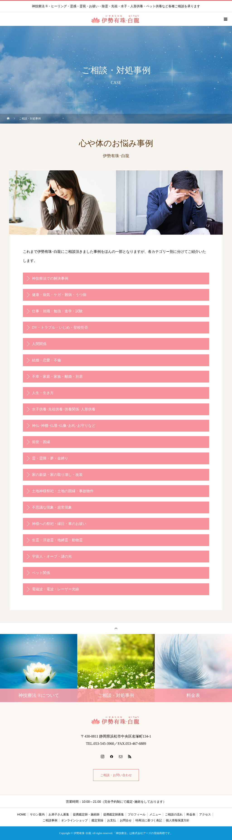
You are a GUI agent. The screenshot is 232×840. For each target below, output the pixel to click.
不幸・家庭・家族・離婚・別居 (57, 376)
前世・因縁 (41, 442)
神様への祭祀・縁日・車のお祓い (59, 524)
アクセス (205, 814)
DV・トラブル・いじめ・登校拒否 (60, 327)
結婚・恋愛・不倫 (46, 360)
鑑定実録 (97, 820)
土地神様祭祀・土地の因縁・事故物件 (63, 491)
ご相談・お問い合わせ (116, 775)
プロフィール (136, 814)
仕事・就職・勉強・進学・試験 (57, 311)
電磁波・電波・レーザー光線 (55, 589)
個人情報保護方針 (177, 820)
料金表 (190, 814)
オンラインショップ (74, 820)
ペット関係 (41, 573)
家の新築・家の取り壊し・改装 (57, 475)
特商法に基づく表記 (148, 820)
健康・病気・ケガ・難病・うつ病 (59, 295)
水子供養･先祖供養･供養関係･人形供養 (63, 409)
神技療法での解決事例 (50, 278)
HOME (21, 814)
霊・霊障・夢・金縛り (50, 458)
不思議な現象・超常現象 (52, 507)
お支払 (111, 820)
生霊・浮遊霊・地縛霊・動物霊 (57, 540)
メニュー (155, 814)
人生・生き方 (43, 393)
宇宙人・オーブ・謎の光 (52, 556)
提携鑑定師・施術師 (86, 814)
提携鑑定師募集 (113, 814)
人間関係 (39, 344)
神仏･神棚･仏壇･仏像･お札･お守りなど (63, 425)
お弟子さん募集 (58, 814)
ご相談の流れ (174, 814)
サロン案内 (37, 814)
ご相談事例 (50, 820)
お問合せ (126, 820)
